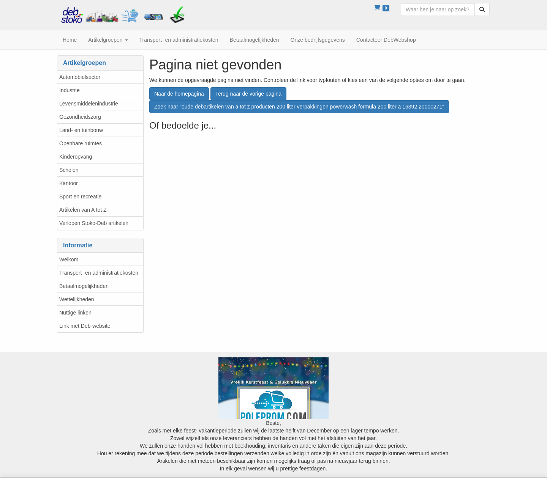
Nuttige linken (75, 313)
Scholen (69, 170)
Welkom (68, 259)
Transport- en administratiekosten (98, 273)
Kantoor (68, 183)
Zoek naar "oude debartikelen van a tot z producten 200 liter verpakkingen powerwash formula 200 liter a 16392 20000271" (299, 107)
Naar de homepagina (179, 94)
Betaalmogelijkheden (84, 286)
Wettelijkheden (76, 299)
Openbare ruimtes (80, 143)
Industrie (69, 90)
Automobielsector (79, 77)
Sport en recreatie (80, 196)
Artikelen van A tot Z (83, 210)
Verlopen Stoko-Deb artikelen (93, 223)
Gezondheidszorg (80, 117)
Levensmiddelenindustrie (88, 104)
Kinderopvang (75, 157)
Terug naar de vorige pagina (248, 94)
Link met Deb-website (85, 326)
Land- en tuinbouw (81, 130)
